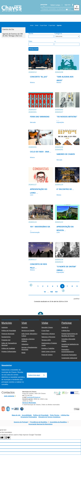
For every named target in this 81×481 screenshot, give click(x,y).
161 (56, 292)
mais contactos (9, 396)
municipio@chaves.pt (33, 397)
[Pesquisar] (33, 49)
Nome (30, 33)
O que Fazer (44, 25)
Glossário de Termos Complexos (49, 417)
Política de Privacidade (41, 415)
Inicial (32, 25)
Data (30, 41)
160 (51, 292)
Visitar (37, 25)
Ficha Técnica (54, 415)
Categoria (58, 33)
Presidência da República (38, 422)
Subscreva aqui (34, 375)
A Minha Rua (65, 415)
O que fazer (52, 25)
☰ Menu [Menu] (77, 7)
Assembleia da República (58, 422)
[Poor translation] (7, 437)
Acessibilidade (27, 415)
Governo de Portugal (21, 422)
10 (45, 292)
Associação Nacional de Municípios (40, 424)
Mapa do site (16, 415)
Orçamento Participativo (29, 417)
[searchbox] (57, 9)
